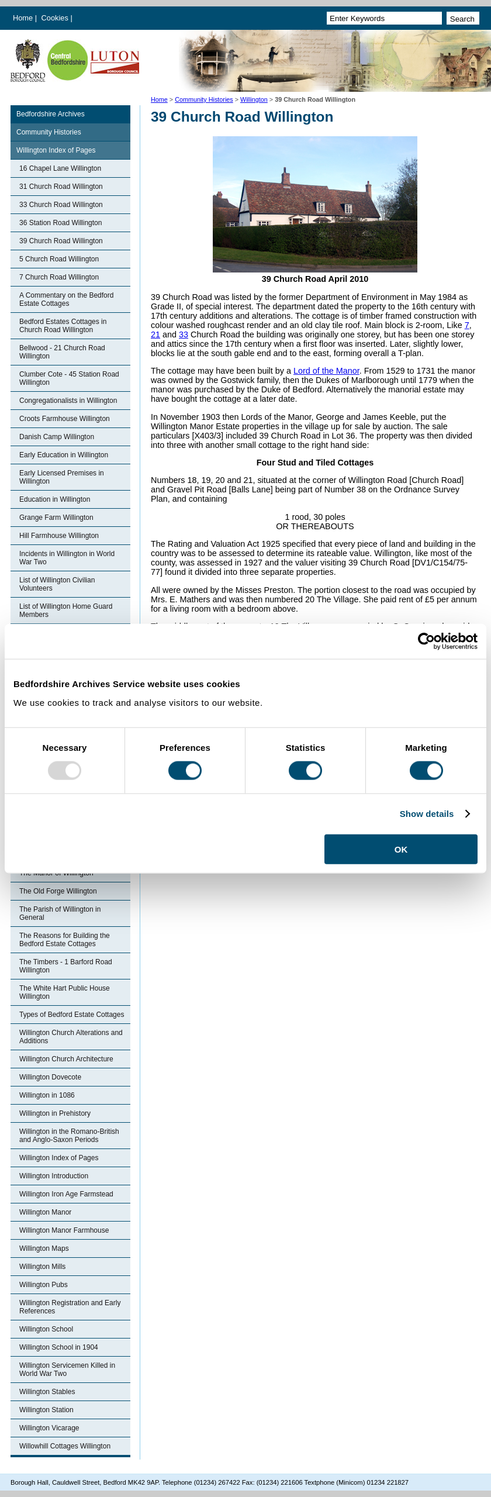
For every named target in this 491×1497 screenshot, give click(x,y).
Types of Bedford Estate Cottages (71, 1014)
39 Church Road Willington (61, 241)
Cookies (56, 17)
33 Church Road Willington (61, 205)
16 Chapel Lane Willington (60, 168)
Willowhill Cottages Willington (64, 1446)
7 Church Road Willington (59, 277)
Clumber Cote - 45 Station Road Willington (69, 378)
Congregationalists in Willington (68, 400)
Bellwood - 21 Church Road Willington (62, 352)
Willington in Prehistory (55, 1113)
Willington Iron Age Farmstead (66, 1194)
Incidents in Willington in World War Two (67, 558)
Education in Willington (54, 499)
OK (401, 849)
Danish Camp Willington (56, 437)
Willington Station (46, 1410)
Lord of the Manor (326, 370)
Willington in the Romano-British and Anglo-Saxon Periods (69, 1135)
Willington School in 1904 (58, 1347)
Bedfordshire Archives (50, 114)
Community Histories (204, 99)
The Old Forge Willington (58, 891)
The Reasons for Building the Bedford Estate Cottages (64, 940)
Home (23, 17)
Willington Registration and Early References (69, 1307)
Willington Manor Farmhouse (64, 1230)
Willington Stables (47, 1392)
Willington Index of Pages (55, 150)
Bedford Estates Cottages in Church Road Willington (62, 326)
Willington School (46, 1329)
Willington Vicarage (49, 1428)
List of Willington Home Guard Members (65, 610)
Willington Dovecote (50, 1077)
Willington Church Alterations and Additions (71, 1037)
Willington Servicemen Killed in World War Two (67, 1369)
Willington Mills (42, 1267)
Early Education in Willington (63, 455)
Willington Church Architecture (66, 1059)
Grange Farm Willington (56, 517)
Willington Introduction (53, 1176)
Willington (254, 99)
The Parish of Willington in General (60, 913)
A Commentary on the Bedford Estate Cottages (66, 299)
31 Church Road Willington (61, 186)
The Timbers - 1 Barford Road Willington (65, 966)
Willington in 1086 (47, 1095)
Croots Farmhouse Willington (64, 419)
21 (155, 334)
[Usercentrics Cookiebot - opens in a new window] (426, 641)
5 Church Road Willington (59, 259)
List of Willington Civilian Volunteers (57, 584)
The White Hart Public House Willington (64, 992)
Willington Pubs (43, 1285)
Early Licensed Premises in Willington (61, 477)
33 (183, 334)
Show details (427, 814)
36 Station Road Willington (60, 223)
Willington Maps (44, 1248)
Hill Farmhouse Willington (59, 536)
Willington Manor (45, 1212)
